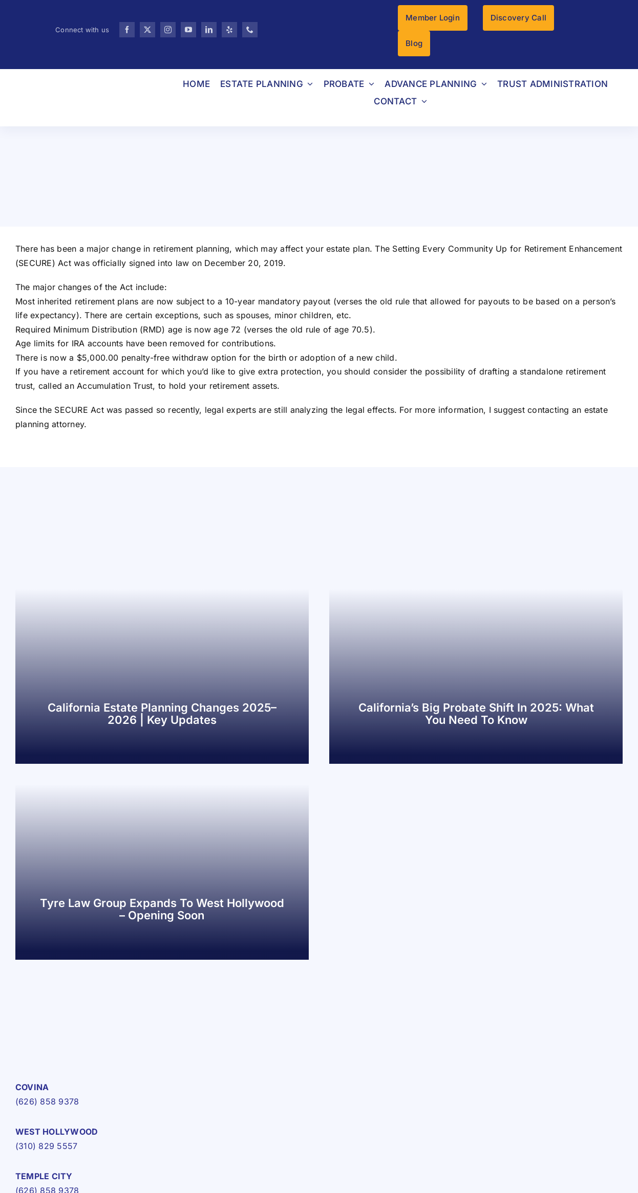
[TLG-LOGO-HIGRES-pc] (82, 83)
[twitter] (147, 29)
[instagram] (168, 29)
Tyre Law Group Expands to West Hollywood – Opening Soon (162, 909)
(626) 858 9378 (47, 1101)
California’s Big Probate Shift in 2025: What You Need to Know (476, 713)
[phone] (250, 29)
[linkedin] (209, 29)
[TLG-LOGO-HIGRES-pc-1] (79, 1042)
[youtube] (188, 29)
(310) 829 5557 (46, 1146)
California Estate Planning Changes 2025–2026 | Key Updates (162, 713)
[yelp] (229, 29)
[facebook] (127, 29)
